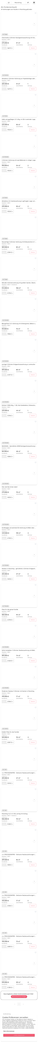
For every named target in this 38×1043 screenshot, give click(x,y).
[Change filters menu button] (28, 2)
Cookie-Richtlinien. (29, 1028)
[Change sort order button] (8, 2)
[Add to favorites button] (35, 13)
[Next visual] (34, 23)
